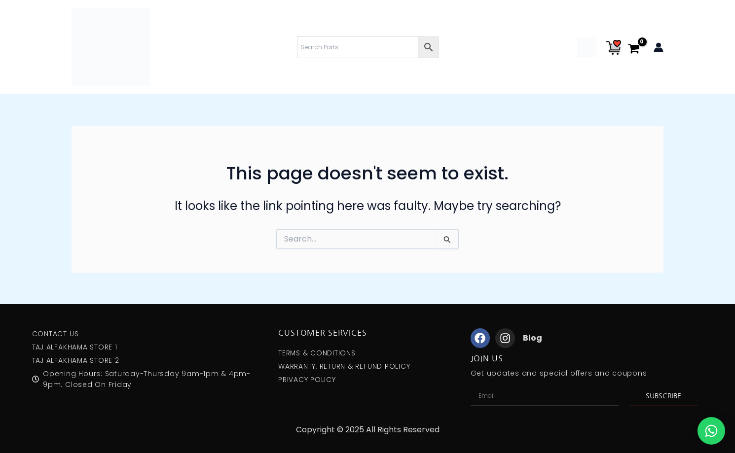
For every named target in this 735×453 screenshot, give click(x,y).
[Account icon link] (658, 47)
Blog (532, 338)
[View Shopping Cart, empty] (637, 49)
